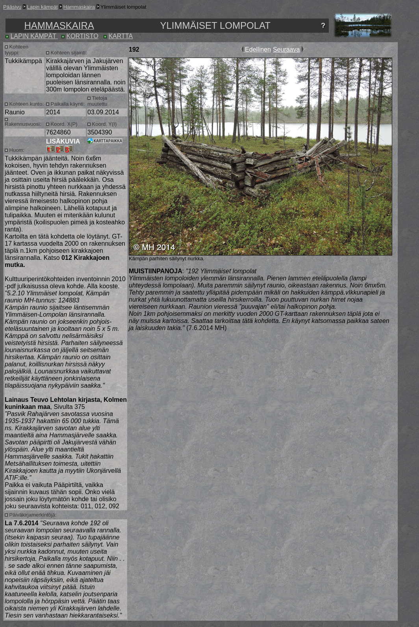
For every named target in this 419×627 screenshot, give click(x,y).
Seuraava (286, 49)
